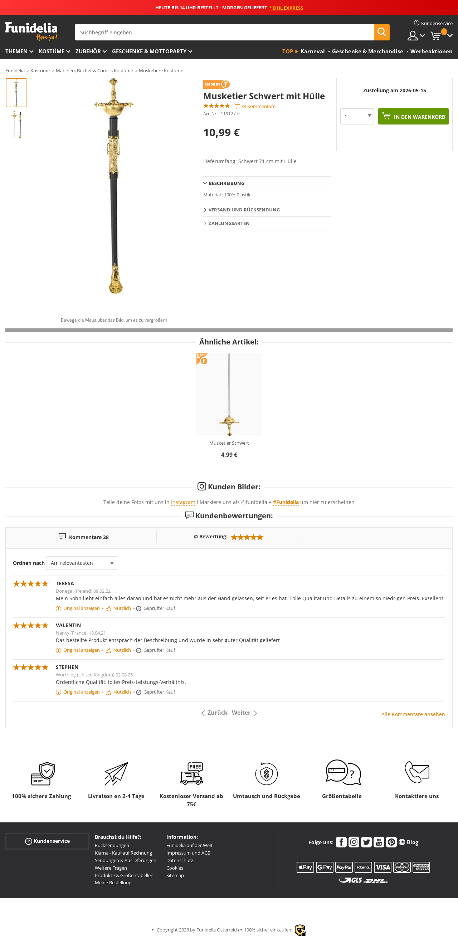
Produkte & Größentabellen (124, 875)
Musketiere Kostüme (161, 70)
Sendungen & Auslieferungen (125, 860)
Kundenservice (47, 841)
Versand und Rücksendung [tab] (244, 209)
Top (287, 51)
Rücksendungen (112, 845)
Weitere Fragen (111, 868)
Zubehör (88, 51)
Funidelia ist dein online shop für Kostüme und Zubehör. (31, 31)
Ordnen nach (29, 562)
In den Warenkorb (419, 116)
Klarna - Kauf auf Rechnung (123, 853)
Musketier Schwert (229, 443)
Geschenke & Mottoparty (149, 51)
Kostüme (51, 51)
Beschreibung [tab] (226, 183)
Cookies (174, 868)
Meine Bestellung (113, 882)
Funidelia (15, 70)
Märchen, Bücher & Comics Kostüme (94, 70)
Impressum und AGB (188, 853)
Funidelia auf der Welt (189, 845)
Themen (16, 51)
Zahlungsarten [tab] (229, 223)
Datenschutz (179, 860)
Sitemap (175, 875)
